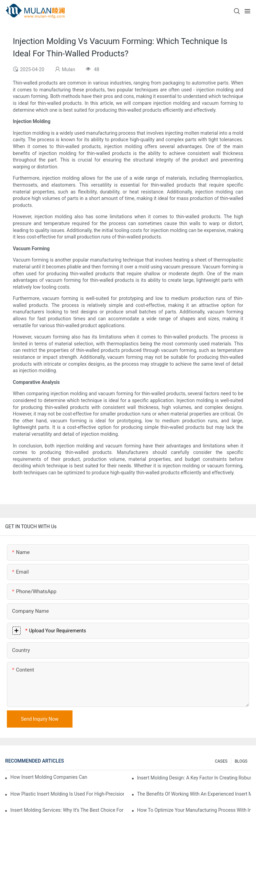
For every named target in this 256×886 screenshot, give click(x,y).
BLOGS (241, 761)
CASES (221, 761)
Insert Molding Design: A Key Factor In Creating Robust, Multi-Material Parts (194, 777)
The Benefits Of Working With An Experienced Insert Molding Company (194, 794)
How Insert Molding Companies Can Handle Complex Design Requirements (49, 777)
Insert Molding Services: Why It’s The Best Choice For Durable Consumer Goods (67, 810)
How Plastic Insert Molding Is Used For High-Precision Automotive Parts (67, 794)
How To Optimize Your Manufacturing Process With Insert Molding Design (194, 810)
